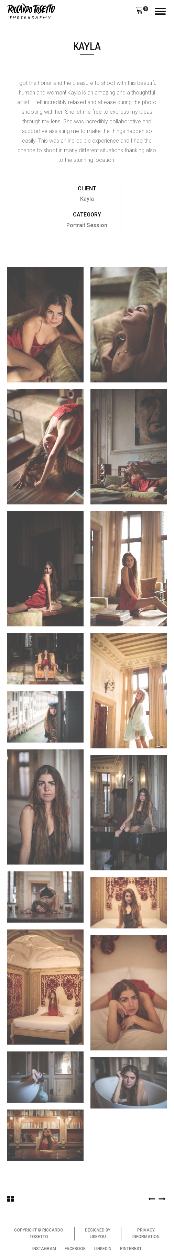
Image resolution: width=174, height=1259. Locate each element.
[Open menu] (160, 11)
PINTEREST (131, 1248)
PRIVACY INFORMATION (146, 1233)
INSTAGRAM (44, 1248)
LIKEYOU (98, 1236)
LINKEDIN (102, 1248)
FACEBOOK (75, 1248)
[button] (139, 11)
